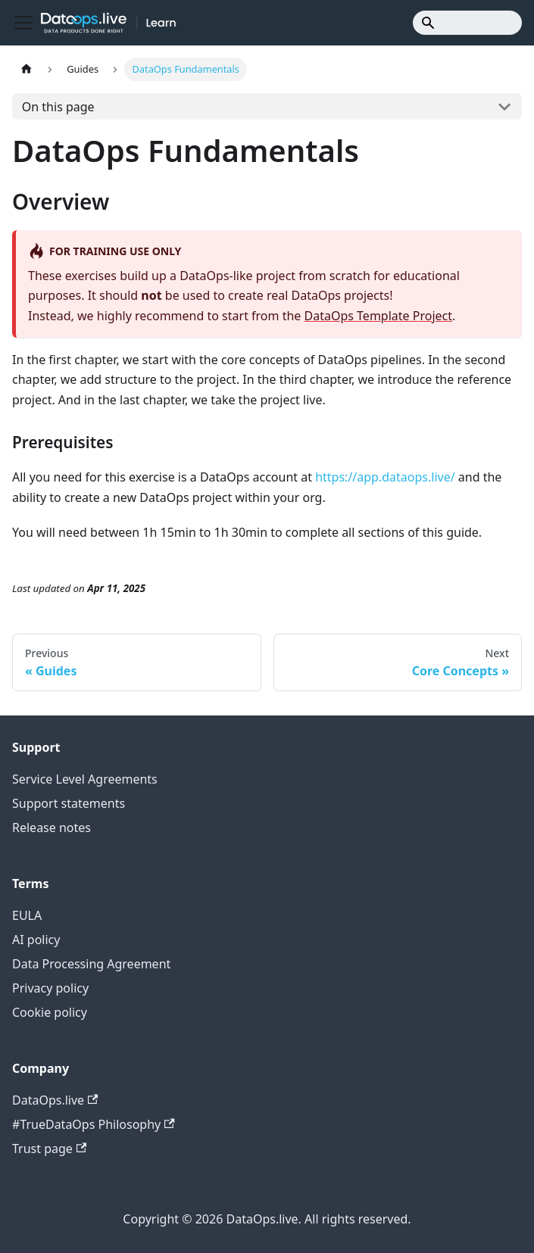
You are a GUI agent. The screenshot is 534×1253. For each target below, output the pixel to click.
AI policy (36, 939)
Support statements (68, 803)
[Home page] (26, 69)
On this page (58, 106)
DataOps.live (55, 1100)
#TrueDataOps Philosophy (93, 1124)
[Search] (467, 23)
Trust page (49, 1148)
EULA (27, 915)
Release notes (51, 827)
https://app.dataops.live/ (384, 477)
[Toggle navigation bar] (23, 22)
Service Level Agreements (85, 779)
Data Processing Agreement (91, 963)
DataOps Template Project (378, 315)
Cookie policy (49, 1012)
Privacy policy (50, 988)
